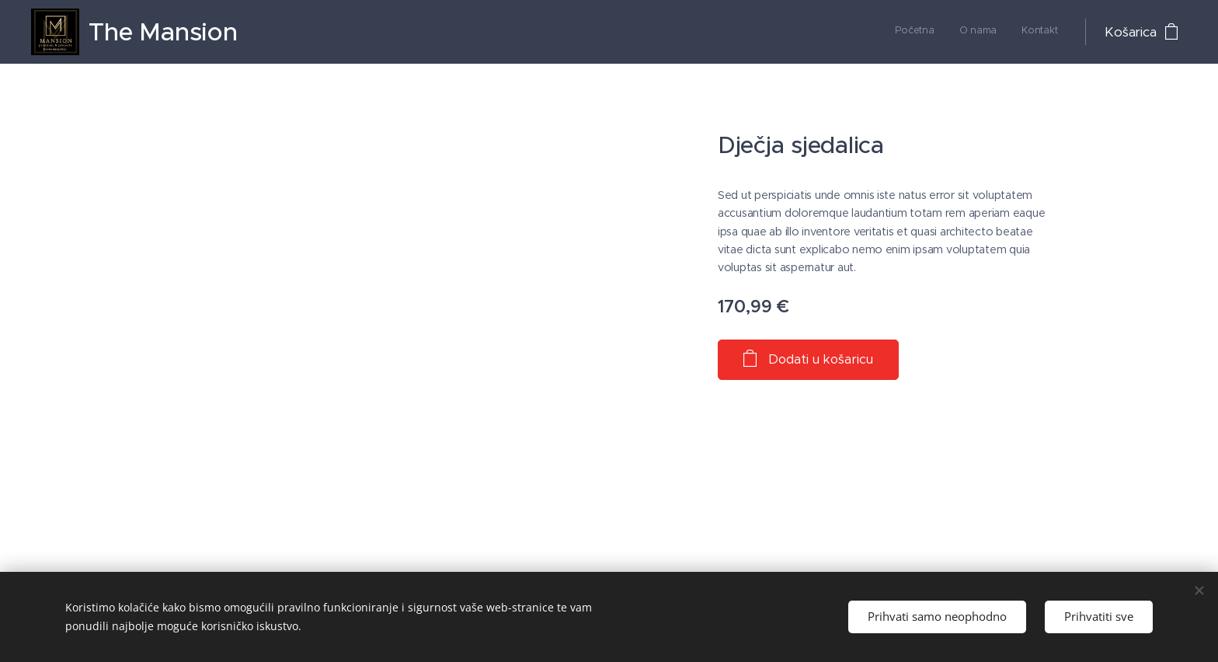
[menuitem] (1012, 31)
